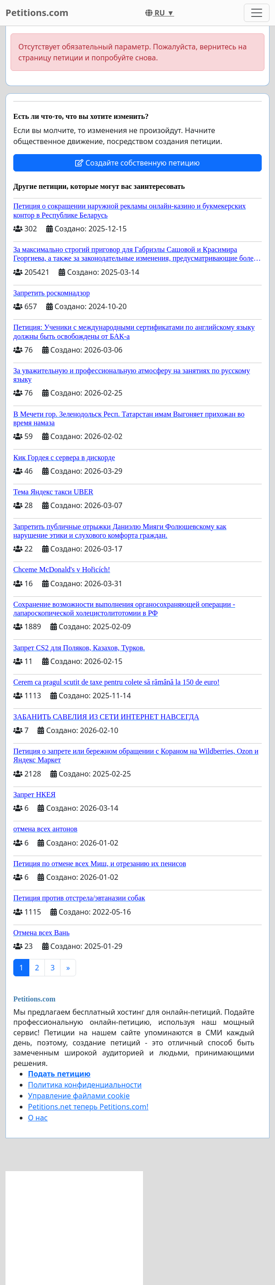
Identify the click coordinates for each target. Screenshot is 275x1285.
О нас (38, 1118)
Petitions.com (37, 12)
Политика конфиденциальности (85, 1085)
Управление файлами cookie (79, 1096)
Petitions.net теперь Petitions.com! (88, 1107)
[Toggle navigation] (257, 13)
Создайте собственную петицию (137, 163)
